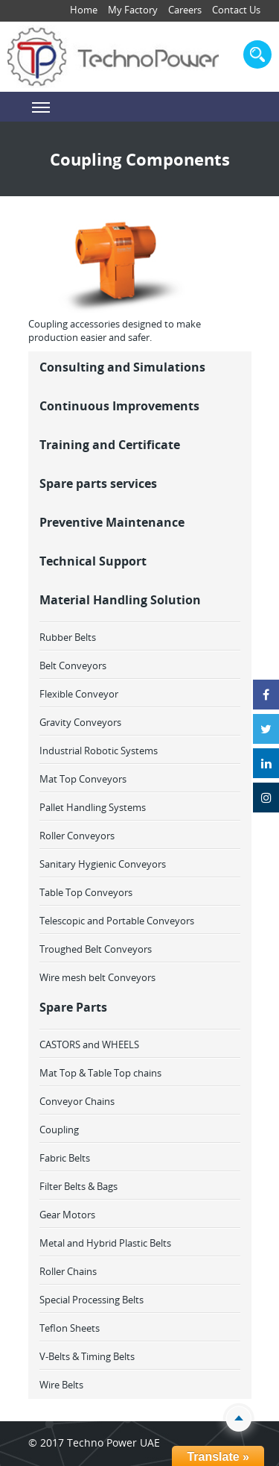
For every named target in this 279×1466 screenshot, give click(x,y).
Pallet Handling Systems (92, 807)
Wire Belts (61, 1384)
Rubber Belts (67, 637)
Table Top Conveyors (85, 892)
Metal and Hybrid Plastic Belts (105, 1243)
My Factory (133, 9)
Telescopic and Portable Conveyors (116, 920)
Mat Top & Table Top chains (100, 1073)
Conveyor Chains (77, 1101)
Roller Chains (68, 1271)
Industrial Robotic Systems (98, 750)
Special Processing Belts (91, 1299)
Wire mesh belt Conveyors (97, 977)
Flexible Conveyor (78, 694)
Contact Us (236, 9)
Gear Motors (67, 1214)
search (257, 54)
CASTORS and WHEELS (89, 1044)
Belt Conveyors (72, 665)
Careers (185, 9)
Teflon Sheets (69, 1328)
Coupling (59, 1129)
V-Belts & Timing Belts (87, 1356)
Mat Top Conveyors (82, 779)
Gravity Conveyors (80, 722)
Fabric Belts (64, 1158)
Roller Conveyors (77, 835)
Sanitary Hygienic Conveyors (102, 864)
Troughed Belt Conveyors (95, 949)
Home (83, 9)
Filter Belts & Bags (78, 1186)
